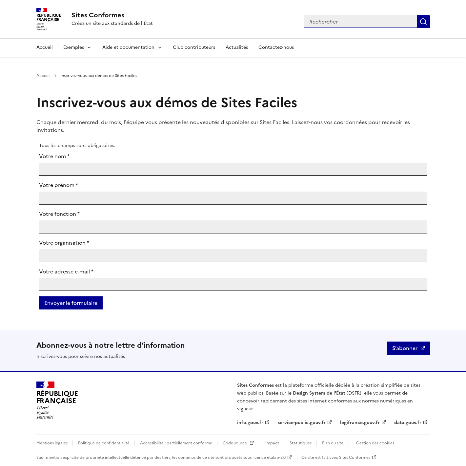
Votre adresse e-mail (66, 271)
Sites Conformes (354, 457)
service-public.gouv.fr (302, 422)
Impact (272, 443)
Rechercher (423, 21)
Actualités (237, 47)
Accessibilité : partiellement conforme (176, 443)
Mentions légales (52, 443)
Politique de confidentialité (104, 443)
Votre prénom (58, 185)
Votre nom (54, 156)
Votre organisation (64, 243)
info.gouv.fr (250, 422)
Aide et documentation (128, 47)
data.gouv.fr (407, 422)
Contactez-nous (276, 47)
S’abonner (404, 348)
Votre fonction (59, 214)
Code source (235, 443)
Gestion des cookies (375, 443)
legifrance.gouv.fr (360, 422)
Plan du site (332, 443)
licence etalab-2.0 (269, 457)
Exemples (73, 47)
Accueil (44, 47)
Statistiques (301, 443)
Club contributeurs (194, 47)
